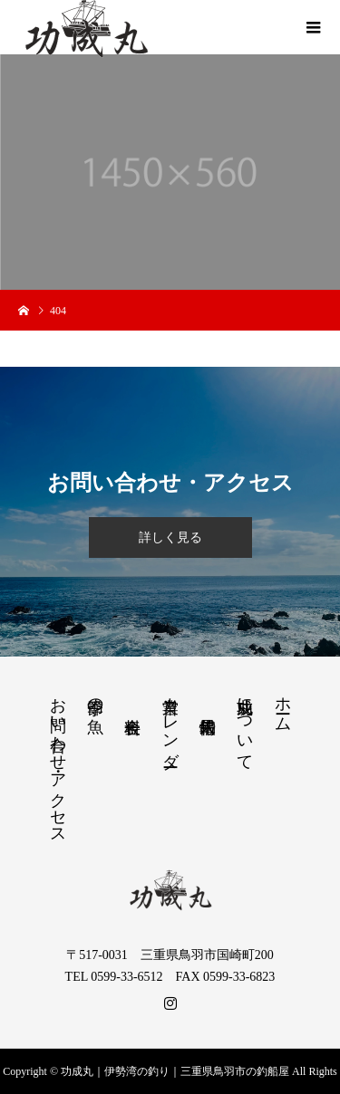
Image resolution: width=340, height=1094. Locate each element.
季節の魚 (95, 696)
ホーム (283, 705)
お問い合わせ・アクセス (58, 761)
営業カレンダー (170, 722)
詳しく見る (170, 537)
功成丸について (245, 724)
